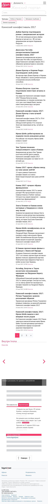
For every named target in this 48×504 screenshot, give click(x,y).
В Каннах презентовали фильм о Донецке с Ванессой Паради (30, 249)
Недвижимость (30, 472)
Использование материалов (28, 498)
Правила (21, 496)
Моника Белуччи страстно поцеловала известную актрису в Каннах (30, 90)
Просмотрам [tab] (23, 405)
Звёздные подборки (32, 19)
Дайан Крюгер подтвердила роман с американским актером (30, 33)
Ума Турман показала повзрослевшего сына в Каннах (29, 148)
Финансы (29, 475)
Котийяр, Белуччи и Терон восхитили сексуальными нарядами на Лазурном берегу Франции (29, 272)
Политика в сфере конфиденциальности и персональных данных (19, 501)
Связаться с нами (28, 496)
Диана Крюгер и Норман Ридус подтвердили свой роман (29, 71)
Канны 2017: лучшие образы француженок (28, 186)
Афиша (4, 472)
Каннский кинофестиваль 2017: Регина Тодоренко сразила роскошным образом (30, 295)
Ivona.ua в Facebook (7, 496)
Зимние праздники (9, 22)
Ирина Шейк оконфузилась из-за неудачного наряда (30, 229)
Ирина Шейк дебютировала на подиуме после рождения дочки (30, 134)
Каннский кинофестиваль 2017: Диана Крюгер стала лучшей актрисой (30, 113)
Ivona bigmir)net (12, 437)
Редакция (14, 495)
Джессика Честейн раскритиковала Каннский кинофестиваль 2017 (27, 52)
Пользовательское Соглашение (9, 499)
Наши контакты (6, 495)
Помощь (15, 496)
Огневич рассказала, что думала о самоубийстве (18, 381)
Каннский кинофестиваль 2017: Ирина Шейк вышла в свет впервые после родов (30, 314)
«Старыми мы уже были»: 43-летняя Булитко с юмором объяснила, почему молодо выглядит (28, 411)
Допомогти (18, 3)
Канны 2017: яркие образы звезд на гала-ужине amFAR (30, 168)
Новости (30, 45)
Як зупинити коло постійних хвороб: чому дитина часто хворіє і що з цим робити (28, 420)
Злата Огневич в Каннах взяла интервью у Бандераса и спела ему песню (29, 208)
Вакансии (39, 501)
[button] (4, 365)
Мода (29, 181)
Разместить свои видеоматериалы (11, 498)
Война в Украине (16, 19)
